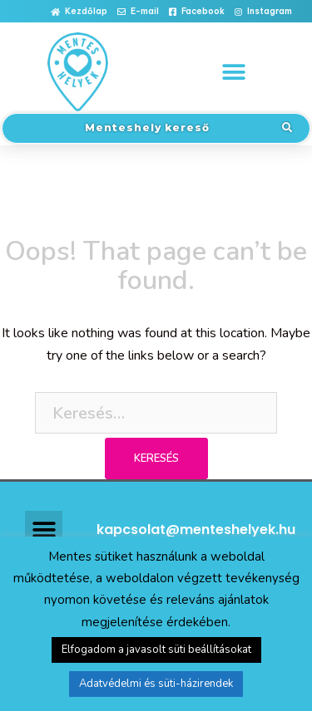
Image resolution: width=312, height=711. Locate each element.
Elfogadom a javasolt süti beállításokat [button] (156, 649)
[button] (79, 12)
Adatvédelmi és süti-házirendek (156, 683)
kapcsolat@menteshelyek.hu (196, 529)
